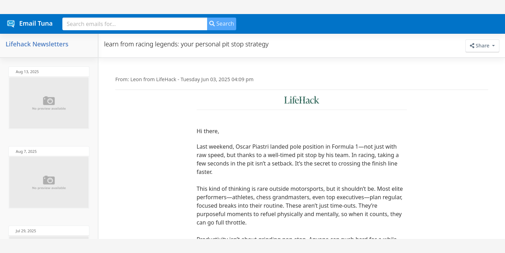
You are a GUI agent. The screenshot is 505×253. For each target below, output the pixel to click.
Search (221, 23)
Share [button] (480, 45)
